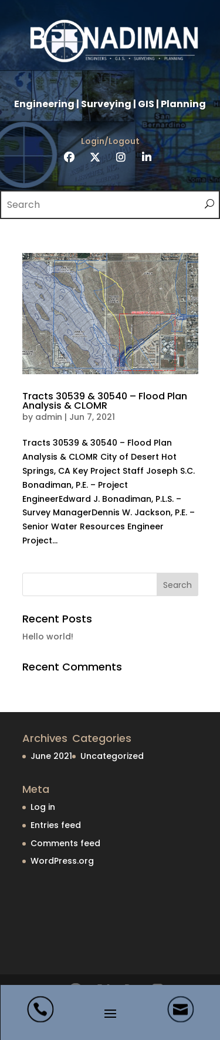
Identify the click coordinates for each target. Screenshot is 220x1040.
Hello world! (47, 636)
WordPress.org (62, 861)
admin (48, 417)
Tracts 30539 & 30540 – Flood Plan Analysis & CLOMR (104, 400)
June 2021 (51, 756)
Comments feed (65, 843)
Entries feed (56, 825)
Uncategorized (112, 756)
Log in (43, 807)
